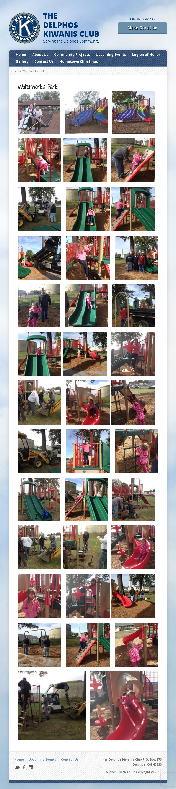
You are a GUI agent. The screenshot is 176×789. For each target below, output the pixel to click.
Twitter (17, 767)
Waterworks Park (33, 71)
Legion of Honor (146, 54)
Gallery (22, 61)
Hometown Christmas (79, 61)
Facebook (23, 767)
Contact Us (44, 61)
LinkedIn (30, 767)
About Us (40, 54)
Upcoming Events (111, 54)
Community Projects (72, 54)
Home (21, 54)
